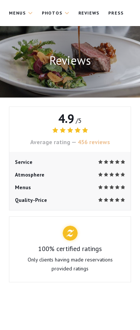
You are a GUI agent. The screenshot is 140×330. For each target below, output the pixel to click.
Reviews (89, 13)
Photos (55, 13)
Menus (21, 13)
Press (116, 13)
